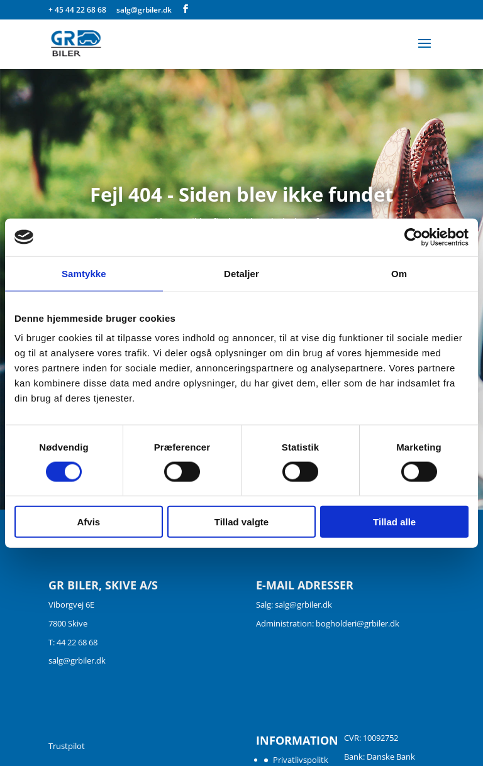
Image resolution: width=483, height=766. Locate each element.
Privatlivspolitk (300, 759)
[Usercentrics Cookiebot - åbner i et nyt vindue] (413, 236)
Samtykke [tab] (84, 273)
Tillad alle (394, 522)
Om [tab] (399, 273)
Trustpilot (66, 746)
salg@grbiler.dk (77, 660)
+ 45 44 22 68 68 (78, 9)
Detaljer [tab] (241, 273)
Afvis (88, 522)
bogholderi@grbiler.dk (357, 623)
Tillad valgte (241, 522)
